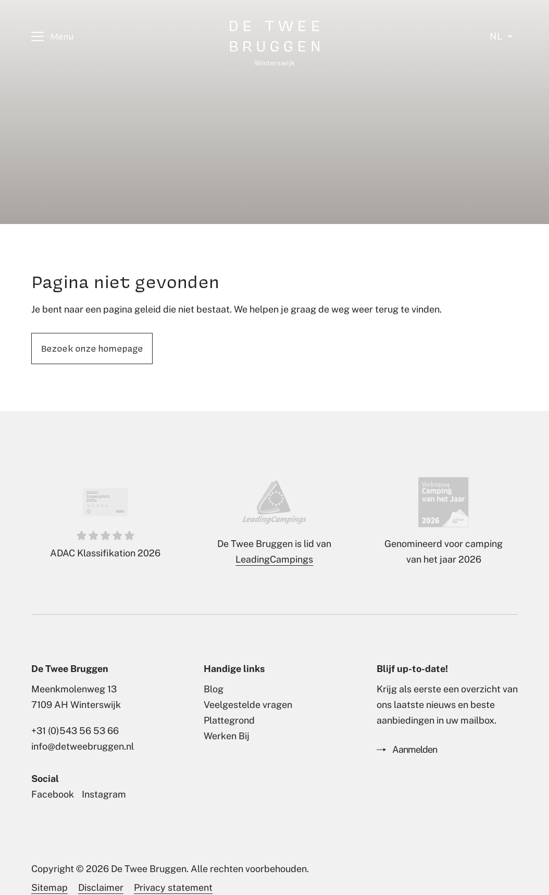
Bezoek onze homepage (92, 348)
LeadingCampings (274, 559)
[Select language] (501, 36)
